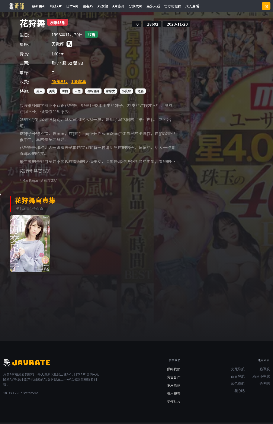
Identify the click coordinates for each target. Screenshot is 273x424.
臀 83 (78, 64)
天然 (77, 92)
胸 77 (56, 64)
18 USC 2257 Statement (20, 395)
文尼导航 (238, 371)
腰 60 (67, 64)
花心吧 (239, 392)
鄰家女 (110, 92)
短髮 (141, 92)
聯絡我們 (173, 371)
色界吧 (265, 385)
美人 (39, 92)
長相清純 (93, 92)
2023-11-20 (177, 25)
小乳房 (126, 92)
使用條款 (173, 387)
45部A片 (59, 83)
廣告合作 (173, 379)
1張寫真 (78, 83)
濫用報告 (173, 395)
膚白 (65, 92)
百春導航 (238, 378)
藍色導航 (238, 385)
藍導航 (265, 371)
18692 (152, 25)
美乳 (52, 92)
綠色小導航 (261, 378)
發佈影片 (173, 403)
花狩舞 (32, 24)
